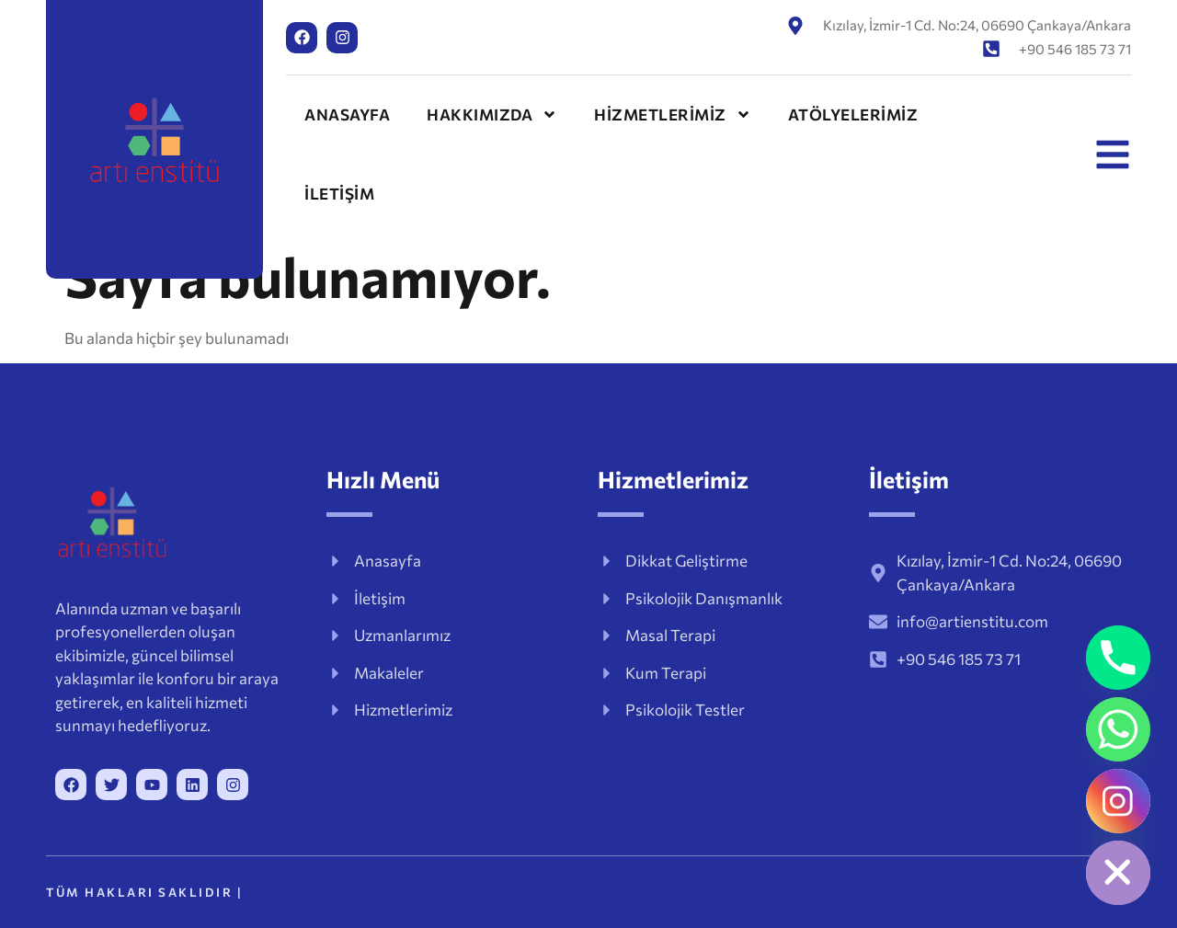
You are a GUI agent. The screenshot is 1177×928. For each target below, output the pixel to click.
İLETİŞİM (339, 193)
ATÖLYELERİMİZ (853, 114)
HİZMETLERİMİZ (672, 114)
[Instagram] (1118, 801)
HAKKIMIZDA (492, 114)
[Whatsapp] (1118, 729)
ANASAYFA (347, 114)
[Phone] (1118, 657)
